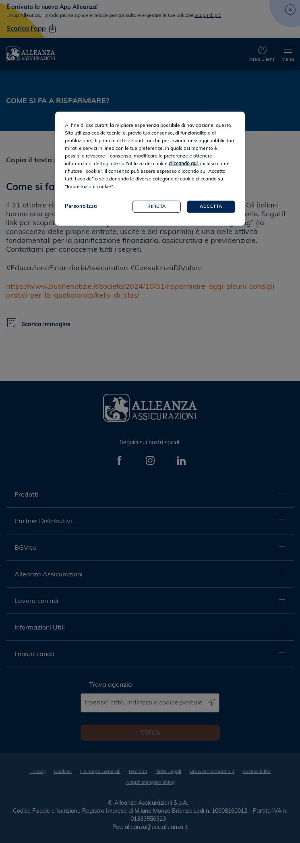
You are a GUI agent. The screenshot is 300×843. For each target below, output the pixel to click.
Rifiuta (156, 206)
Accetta (211, 206)
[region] (150, 169)
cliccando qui (183, 163)
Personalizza (81, 206)
